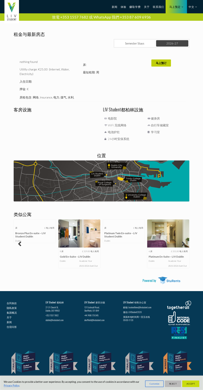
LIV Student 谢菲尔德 (94, 302)
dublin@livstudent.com (55, 320)
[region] (101, 383)
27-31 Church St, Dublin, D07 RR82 (53, 309)
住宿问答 (12, 327)
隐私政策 (12, 308)
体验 (123, 7)
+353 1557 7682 (52, 315)
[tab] (134, 43)
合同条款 (12, 303)
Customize (154, 383)
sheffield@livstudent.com (94, 320)
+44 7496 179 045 (91, 315)
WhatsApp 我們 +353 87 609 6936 (122, 17)
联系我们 (158, 7)
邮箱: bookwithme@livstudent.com (137, 307)
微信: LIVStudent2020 (132, 312)
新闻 (114, 7)
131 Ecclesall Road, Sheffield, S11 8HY (92, 309)
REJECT (173, 383)
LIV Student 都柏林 (55, 302)
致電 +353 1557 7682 (70, 17)
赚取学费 (135, 7)
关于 (147, 7)
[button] (161, 63)
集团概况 (12, 312)
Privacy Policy (11, 385)
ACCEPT (191, 383)
